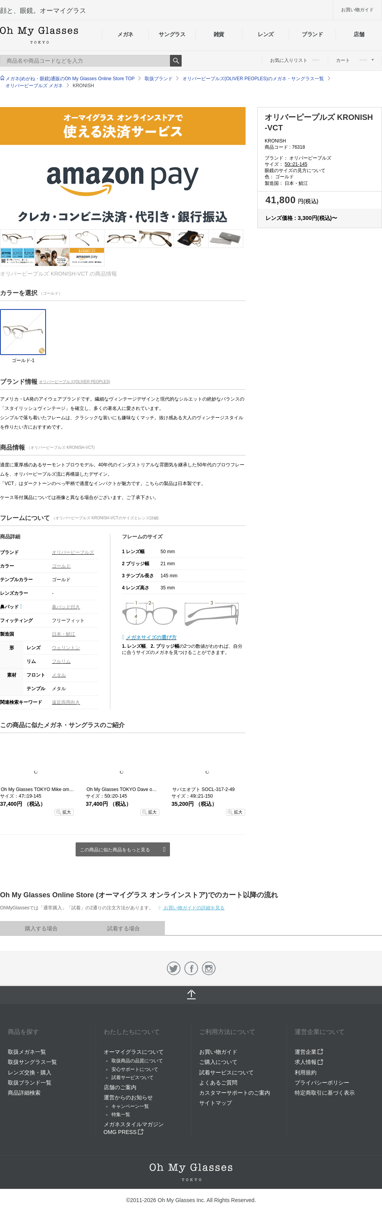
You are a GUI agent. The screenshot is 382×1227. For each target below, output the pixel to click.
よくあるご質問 (218, 1082)
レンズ (266, 34)
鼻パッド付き (66, 607)
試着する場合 (123, 928)
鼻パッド (11, 607)
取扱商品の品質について (137, 1061)
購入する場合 (41, 928)
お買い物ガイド (357, 9)
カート (355, 60)
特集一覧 (120, 1114)
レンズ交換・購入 (29, 1072)
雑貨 (219, 34)
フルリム (61, 661)
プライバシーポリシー (322, 1082)
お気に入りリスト (295, 60)
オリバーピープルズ (73, 552)
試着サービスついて (132, 1077)
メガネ (125, 34)
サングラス (172, 34)
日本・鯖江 (63, 634)
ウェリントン (66, 647)
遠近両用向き (66, 702)
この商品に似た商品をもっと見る (115, 850)
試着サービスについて (226, 1072)
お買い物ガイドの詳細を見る (194, 908)
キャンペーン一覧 (130, 1106)
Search (176, 61)
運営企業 (309, 1052)
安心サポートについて (134, 1069)
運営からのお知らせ (128, 1097)
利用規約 (306, 1072)
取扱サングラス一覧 (32, 1062)
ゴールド (61, 566)
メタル (59, 675)
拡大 (66, 812)
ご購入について (218, 1062)
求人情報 (309, 1062)
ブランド (312, 34)
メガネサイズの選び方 (151, 637)
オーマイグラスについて (134, 1052)
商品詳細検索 (24, 1093)
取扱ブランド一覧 (29, 1082)
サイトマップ (215, 1103)
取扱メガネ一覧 (27, 1052)
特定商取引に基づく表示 (325, 1093)
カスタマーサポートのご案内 (234, 1093)
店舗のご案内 (120, 1087)
